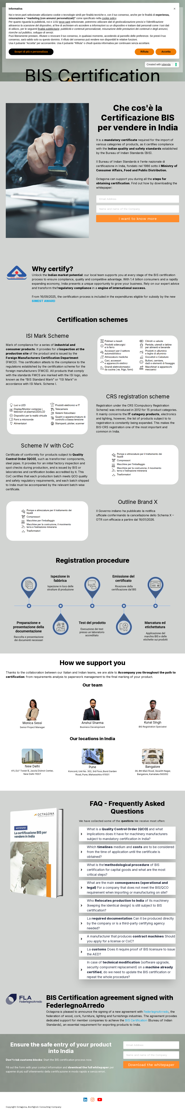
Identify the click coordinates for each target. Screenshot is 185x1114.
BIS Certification (136, 1020)
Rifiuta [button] (145, 51)
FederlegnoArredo (156, 1011)
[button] (174, 9)
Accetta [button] (166, 51)
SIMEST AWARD (44, 301)
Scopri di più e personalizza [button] (31, 51)
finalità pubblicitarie (48, 28)
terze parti (64, 21)
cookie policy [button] (109, 18)
